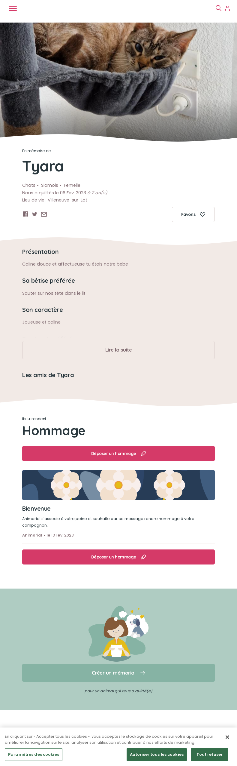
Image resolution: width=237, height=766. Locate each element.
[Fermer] (227, 737)
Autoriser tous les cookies (157, 754)
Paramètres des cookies (33, 754)
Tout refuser (209, 754)
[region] (118, 747)
